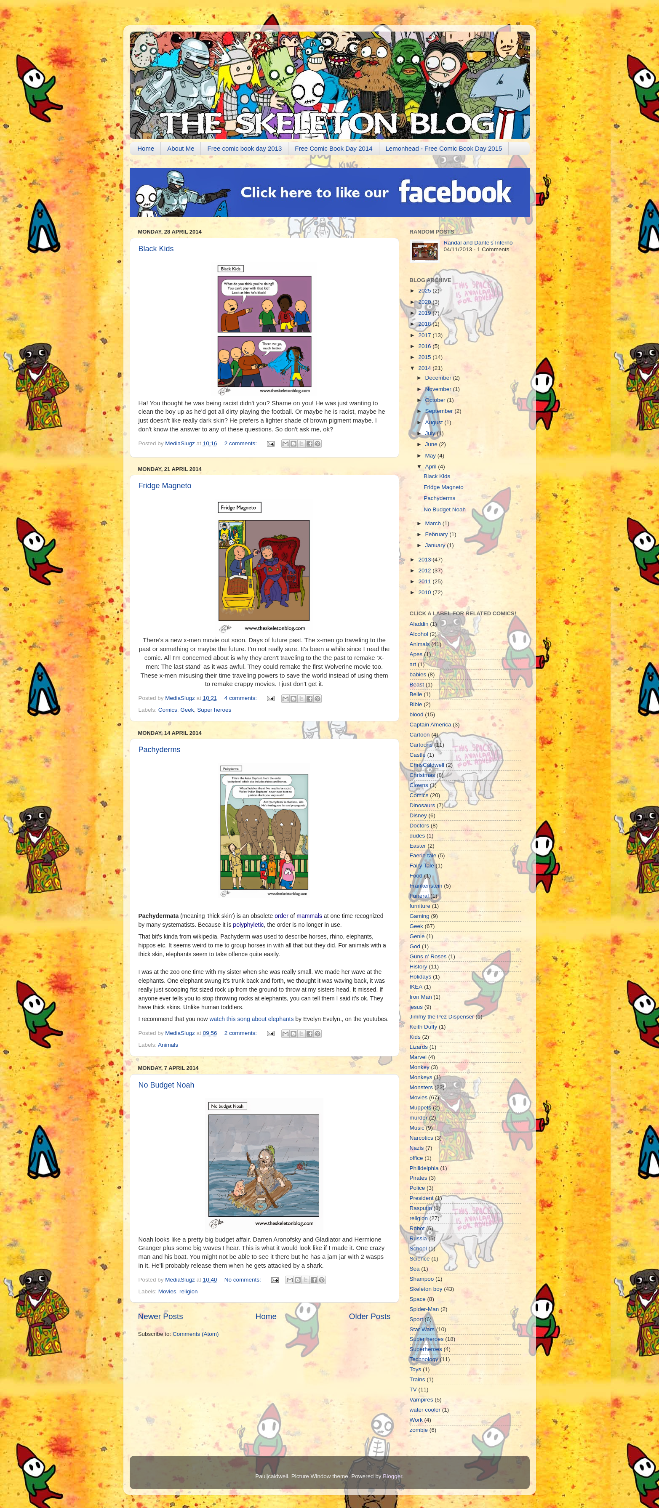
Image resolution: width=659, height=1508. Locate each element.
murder (419, 1117)
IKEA (416, 987)
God (415, 946)
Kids (415, 1037)
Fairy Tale (422, 865)
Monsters (421, 1087)
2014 (425, 368)
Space (418, 1299)
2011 (425, 581)
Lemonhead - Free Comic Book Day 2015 (444, 148)
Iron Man (421, 997)
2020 (425, 302)
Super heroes (214, 710)
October (436, 400)
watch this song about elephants (251, 1019)
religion (188, 1291)
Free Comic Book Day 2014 (333, 148)
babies (418, 674)
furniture (420, 906)
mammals (309, 915)
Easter (418, 846)
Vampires (421, 1399)
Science (420, 1258)
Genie (417, 936)
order (281, 915)
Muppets (421, 1107)
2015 (425, 357)
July (431, 433)
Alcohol (419, 634)
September (440, 411)
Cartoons (421, 745)
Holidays (421, 976)
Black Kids (156, 249)
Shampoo (422, 1279)
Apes (416, 654)
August (435, 422)
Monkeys (421, 1077)
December (439, 378)
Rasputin (421, 1208)
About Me (180, 148)
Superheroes (426, 1349)
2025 (425, 290)
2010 (425, 592)
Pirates (418, 1178)
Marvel (418, 1057)
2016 (425, 346)
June (432, 444)
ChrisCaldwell (427, 765)
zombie (419, 1430)
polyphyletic (248, 924)
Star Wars (422, 1329)
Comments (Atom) (196, 1334)
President (422, 1198)
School (418, 1248)
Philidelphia (424, 1168)
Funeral (419, 896)
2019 (425, 313)
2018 (425, 324)
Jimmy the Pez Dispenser (442, 1016)
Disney (418, 815)
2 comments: (241, 443)
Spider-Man (424, 1309)
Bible (416, 704)
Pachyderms (160, 749)
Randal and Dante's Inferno (478, 242)
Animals (168, 1045)
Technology (424, 1359)
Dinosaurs (422, 805)
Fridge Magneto (165, 485)
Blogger (392, 1476)
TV (413, 1389)
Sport (416, 1319)
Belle (416, 694)
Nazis (417, 1148)
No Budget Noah (167, 1085)
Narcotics (421, 1138)
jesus (416, 1007)
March (434, 523)
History (418, 966)
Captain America (430, 724)
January (436, 545)
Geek (187, 710)
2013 (425, 559)
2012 (425, 570)
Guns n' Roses (428, 956)
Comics (167, 710)
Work (416, 1420)
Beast (417, 684)
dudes (417, 835)
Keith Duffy (424, 1027)
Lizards (419, 1047)
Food (416, 875)
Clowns (419, 785)
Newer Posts (160, 1316)
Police (417, 1188)
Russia (418, 1238)
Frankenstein (426, 886)
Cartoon (420, 734)
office (416, 1158)
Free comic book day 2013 (244, 148)
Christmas (422, 775)
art (413, 664)
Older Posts (370, 1316)
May (431, 455)
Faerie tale (423, 855)
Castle (418, 755)
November (439, 389)
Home (145, 148)
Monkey (420, 1067)
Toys (416, 1369)
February (437, 534)
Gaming (420, 916)
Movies (167, 1291)
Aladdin (419, 624)
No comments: (243, 1280)
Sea (415, 1269)
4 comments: (241, 698)
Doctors (420, 825)
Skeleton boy (426, 1289)
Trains (417, 1379)
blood (417, 714)
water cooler (425, 1410)
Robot (417, 1228)
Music (417, 1128)
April (431, 466)
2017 (425, 335)
